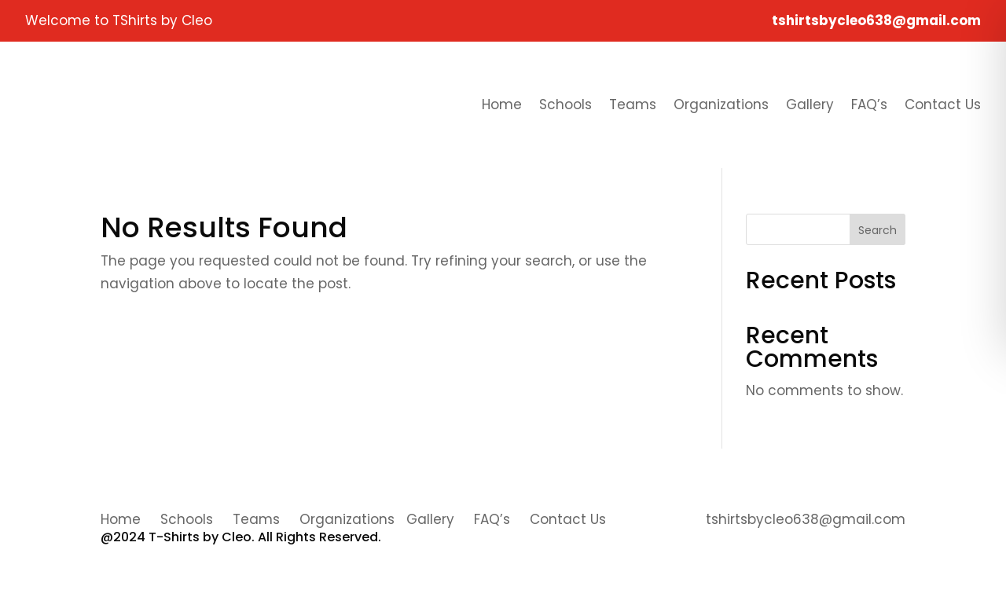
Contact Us (943, 104)
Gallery (810, 104)
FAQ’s (869, 104)
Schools (565, 104)
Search (877, 230)
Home (502, 104)
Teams (632, 104)
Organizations (721, 104)
